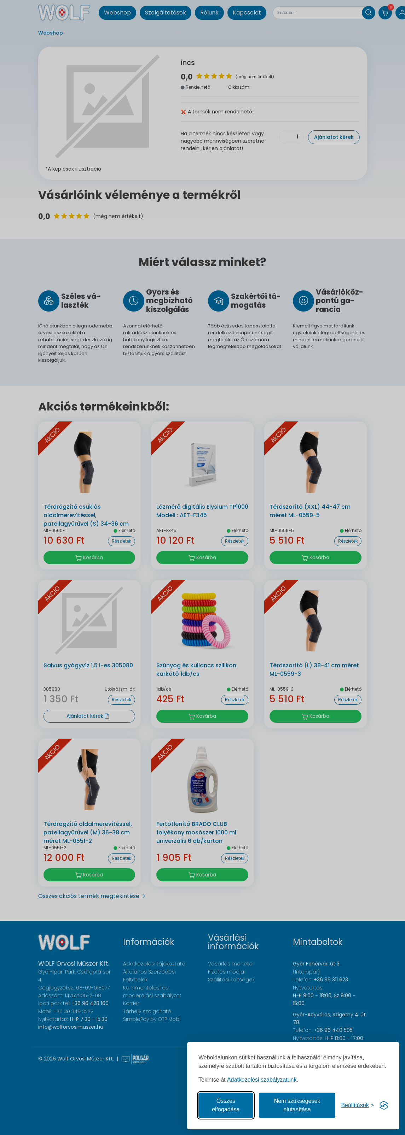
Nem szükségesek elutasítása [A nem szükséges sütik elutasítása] (297, 1105)
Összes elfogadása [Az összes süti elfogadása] (225, 1105)
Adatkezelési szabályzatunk (262, 1080)
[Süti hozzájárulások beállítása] (357, 1105)
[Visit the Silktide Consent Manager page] (384, 1105)
